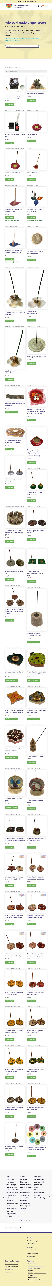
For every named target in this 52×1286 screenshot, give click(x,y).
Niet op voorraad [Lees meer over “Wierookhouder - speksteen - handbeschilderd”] (33, 719)
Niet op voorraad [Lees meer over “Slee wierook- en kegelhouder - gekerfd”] (11, 412)
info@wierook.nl (31, 1250)
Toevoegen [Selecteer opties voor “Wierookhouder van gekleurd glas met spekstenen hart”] (31, 1156)
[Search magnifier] (38, 46)
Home (12, 1227)
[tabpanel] (12, 1196)
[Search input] (22, 46)
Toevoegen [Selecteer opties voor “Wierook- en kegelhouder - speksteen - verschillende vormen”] (9, 620)
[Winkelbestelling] (26, 71)
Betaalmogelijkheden (34, 1268)
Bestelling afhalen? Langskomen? (37, 1273)
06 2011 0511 (30, 1247)
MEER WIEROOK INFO (11, 38)
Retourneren (31, 1275)
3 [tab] (27, 1220)
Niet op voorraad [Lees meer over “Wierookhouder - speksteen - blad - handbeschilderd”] (11, 680)
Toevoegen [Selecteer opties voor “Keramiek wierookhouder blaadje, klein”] (31, 218)
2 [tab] (24, 1220)
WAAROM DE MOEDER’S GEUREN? (29, 38)
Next (49, 1196)
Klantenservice (32, 1264)
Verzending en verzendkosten (36, 1266)
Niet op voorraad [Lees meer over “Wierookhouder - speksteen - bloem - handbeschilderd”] (11, 719)
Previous (3, 1196)
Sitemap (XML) (9, 1269)
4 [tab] (29, 1220)
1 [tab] (21, 1220)
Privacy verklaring (32, 1277)
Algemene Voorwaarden (11, 1264)
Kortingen (30, 1270)
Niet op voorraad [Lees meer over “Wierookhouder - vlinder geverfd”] (11, 807)
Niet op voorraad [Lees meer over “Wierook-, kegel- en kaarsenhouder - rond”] (33, 642)
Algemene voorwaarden (34, 1280)
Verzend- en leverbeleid (11, 1266)
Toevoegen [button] (9, 104)
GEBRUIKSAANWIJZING (12, 41)
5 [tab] (32, 1220)
